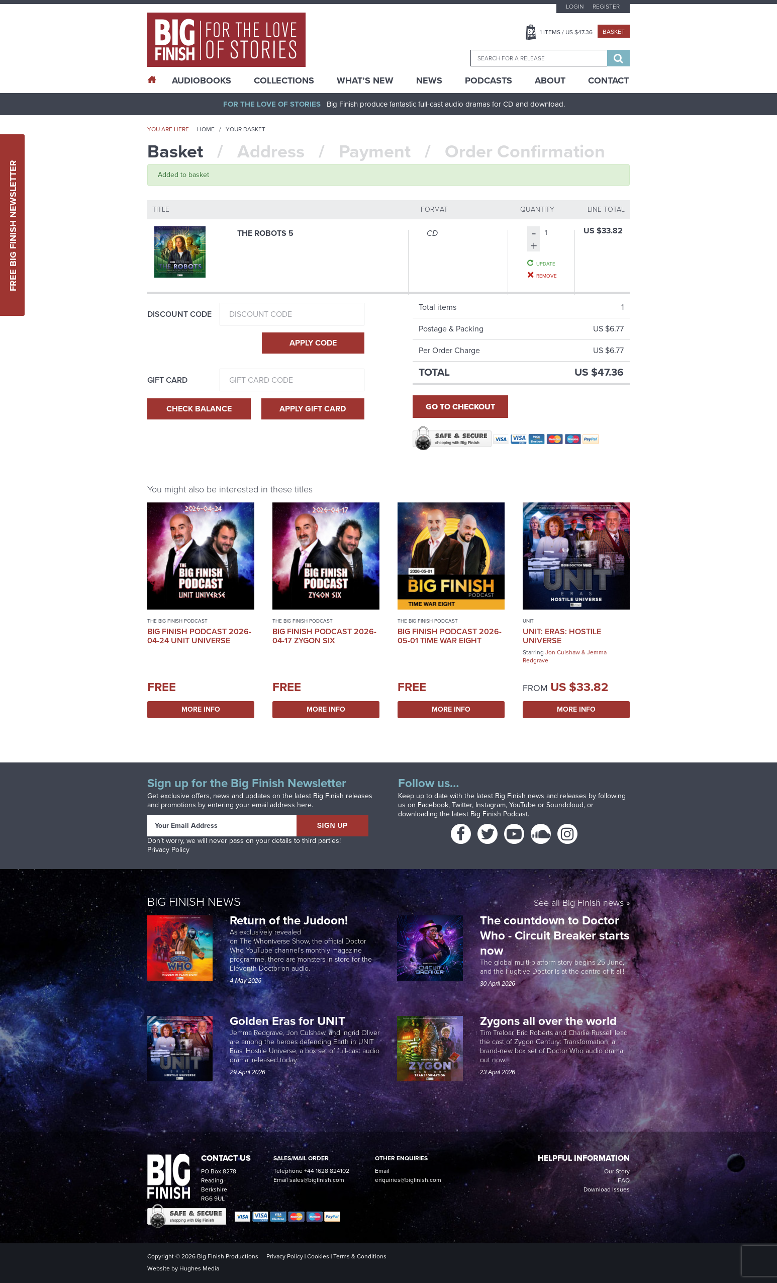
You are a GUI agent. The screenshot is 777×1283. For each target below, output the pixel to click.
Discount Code (179, 314)
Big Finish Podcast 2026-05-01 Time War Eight (450, 636)
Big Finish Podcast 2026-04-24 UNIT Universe (199, 636)
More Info (200, 709)
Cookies (318, 1256)
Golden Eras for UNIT (289, 1021)
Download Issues (607, 1189)
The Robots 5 (265, 233)
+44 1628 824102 (326, 1170)
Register (606, 7)
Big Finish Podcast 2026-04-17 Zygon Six (324, 636)
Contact (608, 80)
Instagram (490, 805)
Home (206, 129)
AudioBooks (201, 80)
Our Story (617, 1171)
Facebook (433, 805)
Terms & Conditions (359, 1256)
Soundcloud (565, 805)
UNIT (528, 621)
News (429, 80)
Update (545, 264)
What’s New (365, 80)
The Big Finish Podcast (177, 621)
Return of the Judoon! (290, 920)
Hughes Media (199, 1268)
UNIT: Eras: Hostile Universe (562, 636)
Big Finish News (194, 902)
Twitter (462, 805)
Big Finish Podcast (499, 814)
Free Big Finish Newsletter (13, 225)
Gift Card (167, 380)
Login (575, 7)
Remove (546, 276)
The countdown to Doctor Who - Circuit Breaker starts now (554, 935)
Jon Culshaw (562, 652)
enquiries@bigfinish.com (408, 1179)
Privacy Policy (168, 849)
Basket (614, 31)
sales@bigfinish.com (316, 1179)
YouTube (522, 805)
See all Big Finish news (579, 903)
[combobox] (538, 58)
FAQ (624, 1180)
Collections (284, 80)
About (550, 80)
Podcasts (488, 80)
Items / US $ (566, 32)
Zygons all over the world (550, 1021)
